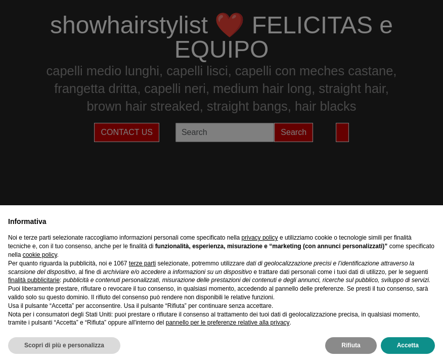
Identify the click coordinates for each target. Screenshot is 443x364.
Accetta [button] (408, 345)
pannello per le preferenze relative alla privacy (228, 322)
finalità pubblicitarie (34, 280)
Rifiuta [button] (350, 345)
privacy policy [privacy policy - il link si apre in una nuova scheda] (260, 237)
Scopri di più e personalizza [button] (64, 345)
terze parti (142, 263)
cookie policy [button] (40, 254)
